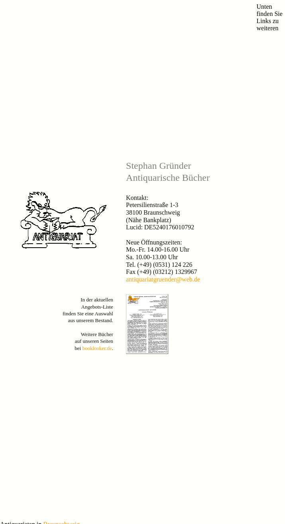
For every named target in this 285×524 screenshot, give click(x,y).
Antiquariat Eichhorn (22, 333)
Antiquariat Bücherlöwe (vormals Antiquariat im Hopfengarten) (66, 321)
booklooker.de (97, 230)
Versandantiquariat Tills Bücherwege (38, 359)
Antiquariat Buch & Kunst (27, 314)
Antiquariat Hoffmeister (25, 372)
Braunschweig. (62, 287)
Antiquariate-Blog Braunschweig (34, 308)
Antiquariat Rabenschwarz (27, 353)
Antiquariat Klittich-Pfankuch (31, 327)
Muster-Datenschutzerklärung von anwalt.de (63, 506)
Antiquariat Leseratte (22, 346)
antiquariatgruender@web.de (163, 160)
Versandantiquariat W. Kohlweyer (35, 340)
